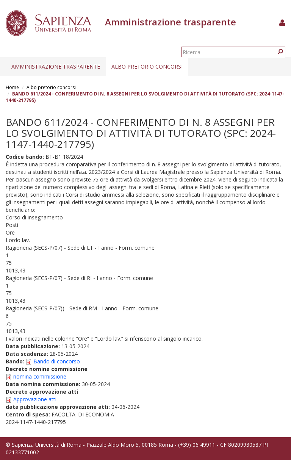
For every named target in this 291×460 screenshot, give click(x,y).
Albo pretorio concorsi (147, 66)
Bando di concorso (56, 361)
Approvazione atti (34, 399)
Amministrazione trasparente (55, 66)
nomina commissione (39, 376)
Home (12, 87)
